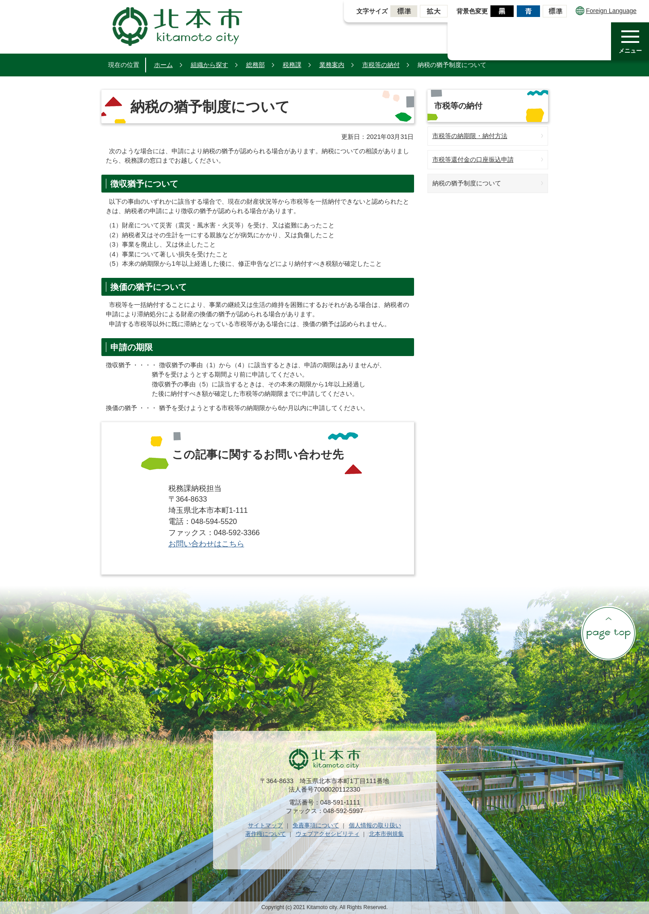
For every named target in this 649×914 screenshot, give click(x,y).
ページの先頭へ (608, 633)
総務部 (255, 64)
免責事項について (316, 825)
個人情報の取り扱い (375, 825)
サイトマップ (265, 825)
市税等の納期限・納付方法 (469, 135)
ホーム (163, 64)
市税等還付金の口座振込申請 (473, 159)
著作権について (265, 833)
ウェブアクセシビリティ (328, 833)
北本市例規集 (386, 833)
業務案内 (331, 64)
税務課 (292, 64)
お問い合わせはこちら (206, 544)
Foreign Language (606, 10)
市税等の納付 (381, 64)
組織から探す (209, 64)
